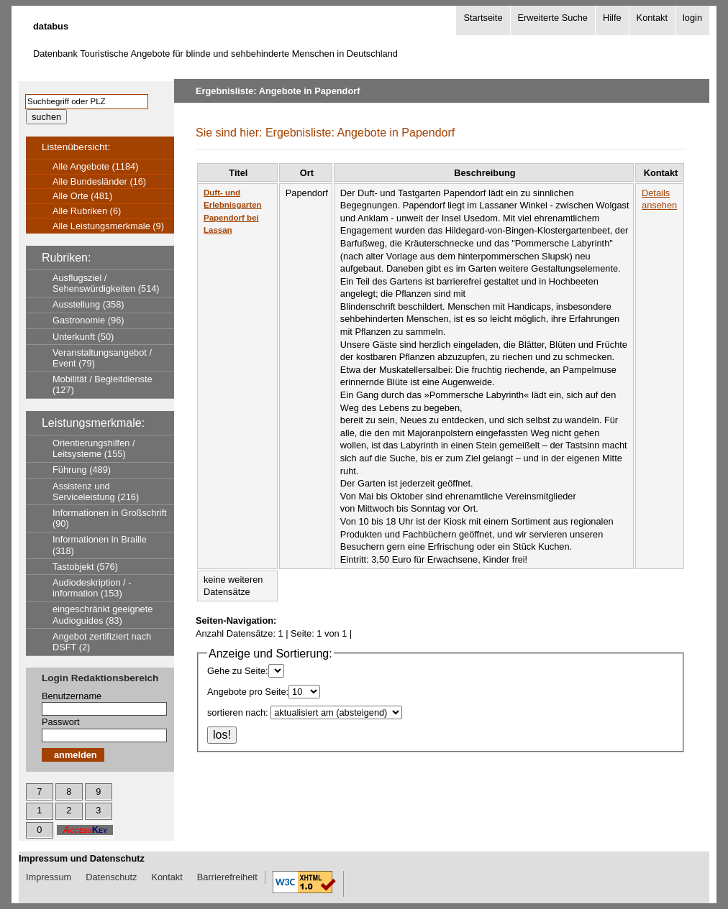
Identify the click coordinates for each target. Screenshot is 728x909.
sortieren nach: (237, 712)
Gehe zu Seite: (237, 670)
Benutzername (71, 696)
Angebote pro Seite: (247, 691)
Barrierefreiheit (227, 877)
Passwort (61, 721)
